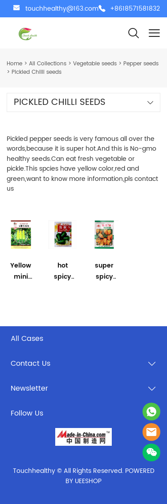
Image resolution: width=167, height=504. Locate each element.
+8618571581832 (135, 9)
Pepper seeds (141, 64)
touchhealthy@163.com (61, 9)
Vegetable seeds (95, 64)
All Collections (47, 64)
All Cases (27, 338)
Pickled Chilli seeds (36, 72)
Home (14, 64)
